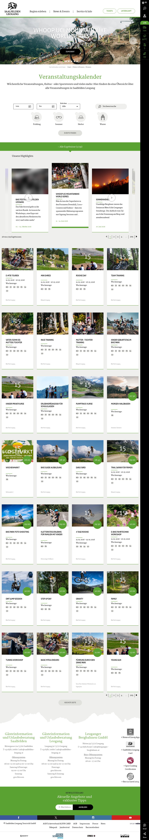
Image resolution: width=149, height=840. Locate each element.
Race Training (47, 340)
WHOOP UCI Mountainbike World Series (67, 195)
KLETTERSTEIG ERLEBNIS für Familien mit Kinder (51, 533)
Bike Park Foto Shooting (17, 532)
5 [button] (74, 61)
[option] (70, 40)
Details (70, 229)
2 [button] (66, 61)
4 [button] (71, 61)
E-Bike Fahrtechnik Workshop (120, 533)
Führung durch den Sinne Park (85, 661)
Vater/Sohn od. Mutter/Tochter (14, 341)
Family (114, 599)
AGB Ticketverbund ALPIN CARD (57, 823)
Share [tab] (144, 835)
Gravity (79, 599)
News (103, 823)
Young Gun (116, 660)
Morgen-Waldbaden (120, 404)
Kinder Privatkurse (15, 404)
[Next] (133, 41)
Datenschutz (77, 827)
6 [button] (77, 61)
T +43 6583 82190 (85, 747)
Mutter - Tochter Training (84, 341)
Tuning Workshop (14, 660)
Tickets (110, 11)
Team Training (117, 275)
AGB (75, 823)
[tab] (144, 2)
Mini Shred (46, 275)
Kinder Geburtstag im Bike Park (121, 341)
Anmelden (83, 807)
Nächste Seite (70, 702)
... (126, 236)
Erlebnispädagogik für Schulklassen (52, 405)
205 (131, 236)
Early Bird (81, 467)
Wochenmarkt (13, 467)
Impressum (85, 823)
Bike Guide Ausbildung (51, 467)
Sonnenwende (103, 199)
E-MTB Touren (12, 275)
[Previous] (28, 197)
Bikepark (53, 827)
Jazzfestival (64, 827)
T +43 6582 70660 (10, 749)
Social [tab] (144, 827)
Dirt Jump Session (14, 599)
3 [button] (68, 61)
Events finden (70, 133)
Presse (95, 823)
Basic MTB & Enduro (50, 660)
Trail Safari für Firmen (121, 467)
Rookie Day (81, 275)
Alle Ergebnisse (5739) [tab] (70, 147)
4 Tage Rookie (82, 532)
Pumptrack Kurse (84, 404)
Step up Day (46, 599)
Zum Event (70, 51)
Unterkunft (126, 11)
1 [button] (63, 61)
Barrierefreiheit (92, 827)
